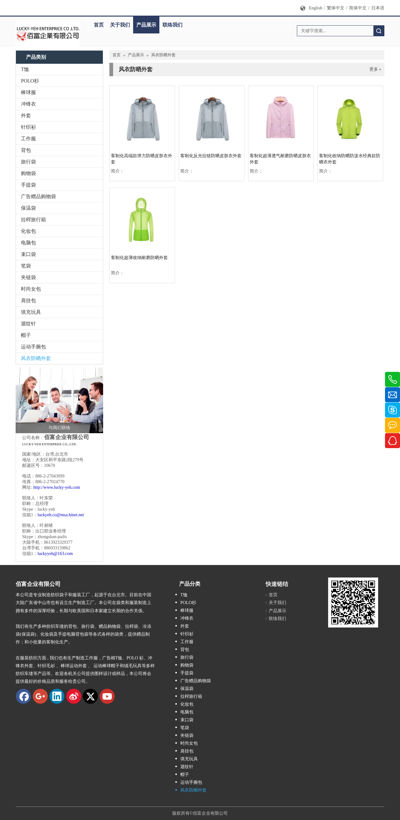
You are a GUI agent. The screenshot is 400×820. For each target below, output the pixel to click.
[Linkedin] (56, 696)
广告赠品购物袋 (38, 196)
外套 (26, 115)
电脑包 (28, 242)
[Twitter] (90, 696)
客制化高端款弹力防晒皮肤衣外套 (141, 158)
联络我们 (172, 25)
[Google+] (40, 696)
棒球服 (28, 92)
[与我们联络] (59, 400)
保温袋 (28, 208)
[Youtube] (107, 696)
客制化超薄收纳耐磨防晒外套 (139, 257)
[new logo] (48, 33)
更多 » (375, 69)
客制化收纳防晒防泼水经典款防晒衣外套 (349, 158)
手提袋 (28, 185)
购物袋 (28, 173)
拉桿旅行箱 (33, 219)
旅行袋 (28, 161)
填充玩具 (31, 312)
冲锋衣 (28, 104)
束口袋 (28, 254)
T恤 (25, 69)
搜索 (378, 31)
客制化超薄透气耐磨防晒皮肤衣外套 (280, 158)
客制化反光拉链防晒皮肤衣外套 (211, 155)
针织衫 (28, 127)
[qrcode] (353, 603)
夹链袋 (28, 277)
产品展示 (146, 25)
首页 (99, 25)
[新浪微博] (73, 696)
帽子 (26, 335)
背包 (26, 150)
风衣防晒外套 (36, 358)
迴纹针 (28, 323)
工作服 (28, 138)
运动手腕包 (33, 346)
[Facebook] (23, 696)
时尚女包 (31, 289)
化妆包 (28, 231)
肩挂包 (28, 300)
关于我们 (120, 25)
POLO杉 (30, 80)
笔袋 (26, 265)
